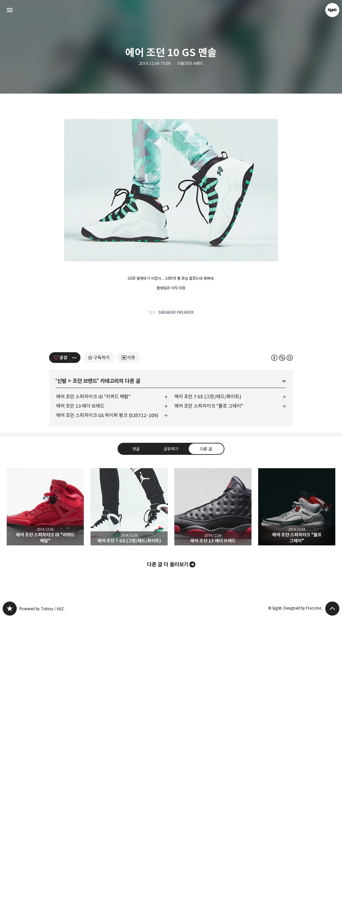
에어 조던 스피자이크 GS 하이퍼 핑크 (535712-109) (107, 712)
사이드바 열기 (10, 10)
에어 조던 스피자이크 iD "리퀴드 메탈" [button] (45, 804)
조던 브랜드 (84, 678)
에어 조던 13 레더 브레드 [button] (212, 804)
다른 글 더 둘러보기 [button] (167, 862)
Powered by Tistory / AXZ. (42, 906)
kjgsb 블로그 (10, 906)
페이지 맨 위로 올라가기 (332, 906)
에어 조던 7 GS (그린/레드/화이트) (207, 694)
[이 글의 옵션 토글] (75, 655)
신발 (61, 678)
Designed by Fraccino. (303, 905)
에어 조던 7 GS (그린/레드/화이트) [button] (129, 804)
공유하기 (171, 746)
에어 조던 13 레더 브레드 (80, 703)
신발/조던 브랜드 (190, 63)
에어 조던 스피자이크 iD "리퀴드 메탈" (93, 694)
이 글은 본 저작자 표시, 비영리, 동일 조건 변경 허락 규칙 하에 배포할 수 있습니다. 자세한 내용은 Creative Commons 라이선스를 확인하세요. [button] (282, 655)
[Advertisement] (171, 147)
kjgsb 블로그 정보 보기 (332, 10)
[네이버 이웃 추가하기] (128, 655)
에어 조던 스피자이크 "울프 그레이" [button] (296, 804)
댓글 (136, 746)
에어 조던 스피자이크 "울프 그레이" (208, 703)
